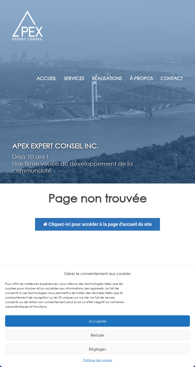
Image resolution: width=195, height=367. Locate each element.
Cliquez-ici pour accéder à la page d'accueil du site (97, 224)
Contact (171, 78)
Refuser (97, 335)
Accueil (46, 78)
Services (74, 78)
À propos (141, 78)
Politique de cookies (97, 360)
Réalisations (107, 78)
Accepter (98, 321)
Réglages (97, 349)
